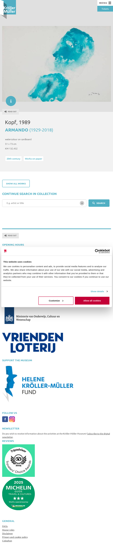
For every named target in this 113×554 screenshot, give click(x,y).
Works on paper (33, 158)
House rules (8, 529)
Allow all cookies (92, 300)
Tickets (105, 8)
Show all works (16, 183)
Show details (97, 291)
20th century (13, 158)
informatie (9, 99)
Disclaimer (7, 533)
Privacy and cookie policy (15, 537)
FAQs (5, 526)
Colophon (7, 540)
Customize (56, 300)
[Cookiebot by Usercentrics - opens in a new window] (97, 251)
